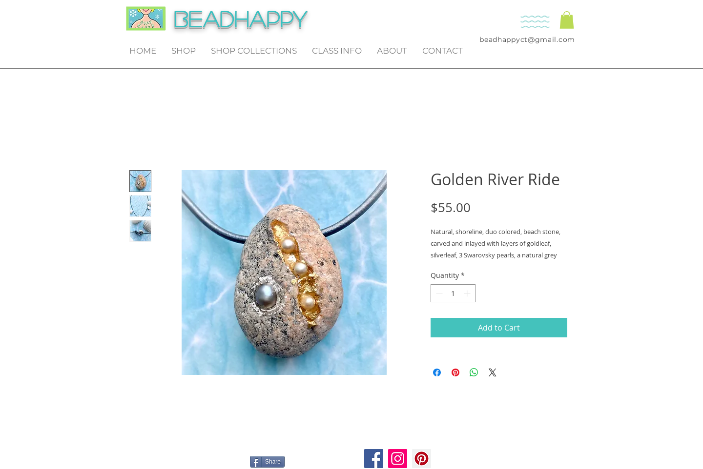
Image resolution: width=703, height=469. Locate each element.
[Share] (267, 462)
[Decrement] (438, 293)
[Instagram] (397, 458)
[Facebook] (373, 458)
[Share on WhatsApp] (474, 372)
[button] (566, 20)
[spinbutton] (453, 293)
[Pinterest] (421, 458)
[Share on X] (492, 372)
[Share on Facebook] (437, 372)
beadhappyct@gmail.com (527, 39)
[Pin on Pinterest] (455, 372)
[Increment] (468, 293)
